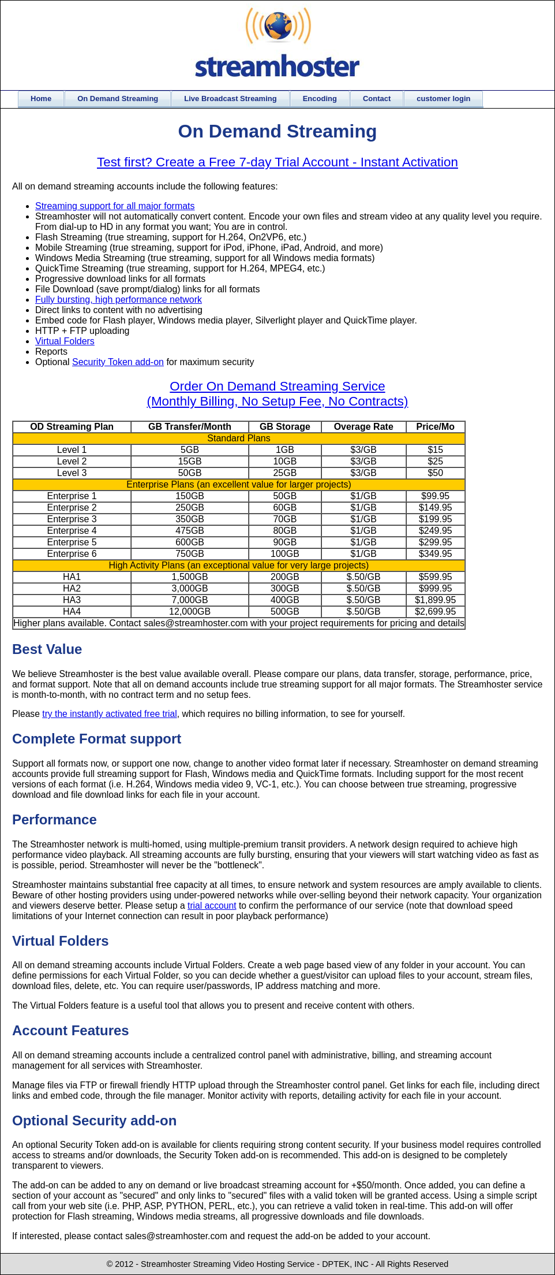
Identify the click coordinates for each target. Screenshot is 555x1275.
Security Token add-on (118, 362)
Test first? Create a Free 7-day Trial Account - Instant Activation (277, 162)
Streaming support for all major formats (115, 206)
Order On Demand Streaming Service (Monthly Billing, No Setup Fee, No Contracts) (277, 393)
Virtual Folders (65, 341)
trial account (212, 905)
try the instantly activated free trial (109, 714)
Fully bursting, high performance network (118, 299)
